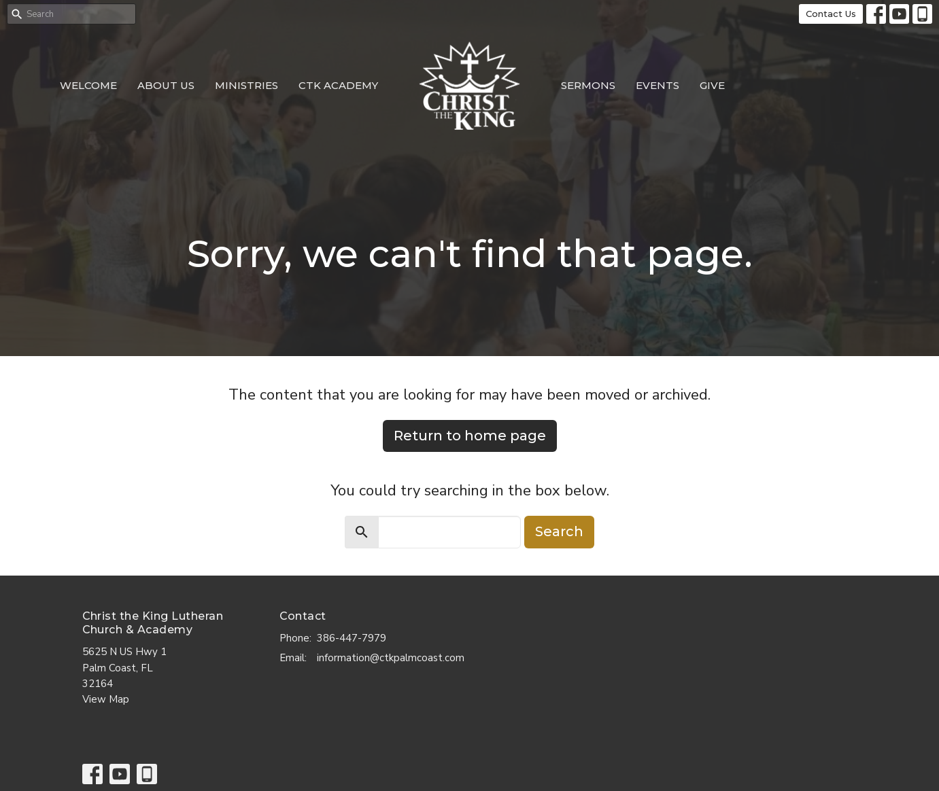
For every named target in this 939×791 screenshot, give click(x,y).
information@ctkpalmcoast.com (390, 658)
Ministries (246, 85)
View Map (105, 699)
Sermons (588, 85)
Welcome (88, 85)
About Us (165, 85)
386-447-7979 (351, 638)
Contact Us (831, 13)
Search (559, 531)
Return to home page (470, 435)
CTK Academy (338, 85)
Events (657, 85)
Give (712, 85)
